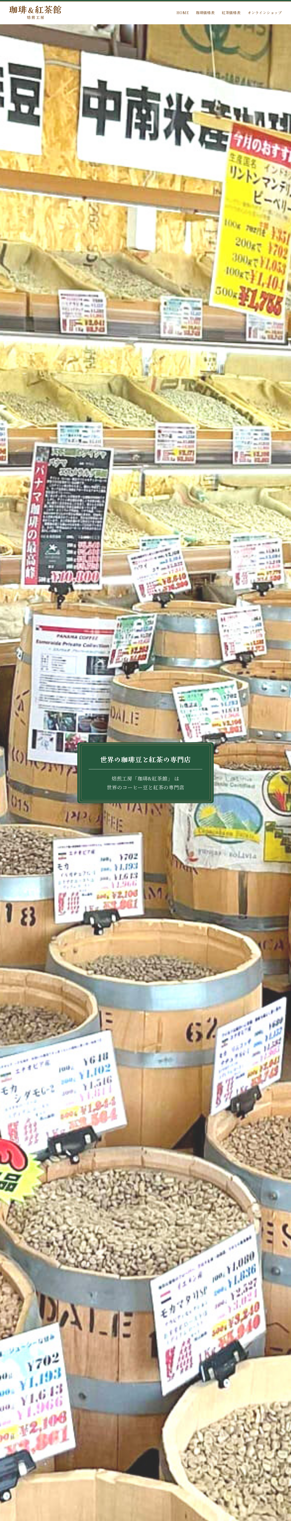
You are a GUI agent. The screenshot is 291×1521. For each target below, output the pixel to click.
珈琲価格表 (205, 12)
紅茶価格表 (231, 12)
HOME (182, 12)
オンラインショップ (265, 12)
